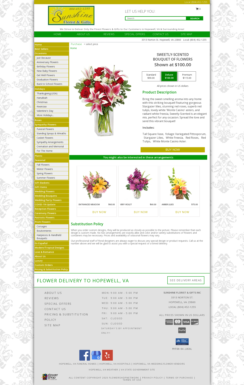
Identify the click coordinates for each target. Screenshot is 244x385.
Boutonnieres (44, 230)
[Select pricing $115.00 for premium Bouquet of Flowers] (187, 76)
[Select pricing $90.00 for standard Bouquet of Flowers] (151, 76)
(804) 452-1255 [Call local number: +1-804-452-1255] (186, 307)
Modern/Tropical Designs (49, 247)
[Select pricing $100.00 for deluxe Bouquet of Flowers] (169, 76)
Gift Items (41, 187)
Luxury (39, 260)
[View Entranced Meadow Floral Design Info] (97, 184)
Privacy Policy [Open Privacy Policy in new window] (152, 377)
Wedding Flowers (44, 191)
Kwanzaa (42, 106)
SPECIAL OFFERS (135, 34)
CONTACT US (161, 34)
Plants (38, 155)
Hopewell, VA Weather (103, 369)
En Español (41, 243)
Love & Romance (44, 252)
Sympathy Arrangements (50, 142)
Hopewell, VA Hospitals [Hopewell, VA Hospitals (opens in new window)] (115, 363)
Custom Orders (44, 265)
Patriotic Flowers (44, 217)
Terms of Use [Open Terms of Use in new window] (132, 379)
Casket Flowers (45, 137)
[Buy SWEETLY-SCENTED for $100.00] (173, 149)
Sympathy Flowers (45, 124)
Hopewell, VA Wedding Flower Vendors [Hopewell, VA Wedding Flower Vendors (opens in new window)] (159, 363)
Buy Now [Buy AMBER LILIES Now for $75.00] (182, 212)
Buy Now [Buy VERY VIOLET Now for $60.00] (141, 212)
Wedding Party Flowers (48, 200)
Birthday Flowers (46, 66)
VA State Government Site (138, 369)
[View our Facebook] (84, 359)
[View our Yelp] (107, 359)
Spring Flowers (45, 173)
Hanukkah (42, 97)
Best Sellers (41, 49)
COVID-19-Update (45, 204)
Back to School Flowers (49, 83)
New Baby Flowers (47, 70)
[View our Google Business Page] (96, 359)
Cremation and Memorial (50, 146)
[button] (182, 341)
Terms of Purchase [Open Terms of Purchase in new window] (179, 377)
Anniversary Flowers (47, 62)
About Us (40, 256)
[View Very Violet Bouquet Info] (138, 184)
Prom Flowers (42, 221)
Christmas (42, 102)
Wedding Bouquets (46, 195)
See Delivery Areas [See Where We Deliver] (186, 280)
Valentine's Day (45, 110)
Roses (38, 120)
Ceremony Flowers (45, 213)
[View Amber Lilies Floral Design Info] (180, 184)
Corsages (42, 226)
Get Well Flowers (46, 75)
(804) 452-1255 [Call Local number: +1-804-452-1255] (199, 2)
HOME (57, 34)
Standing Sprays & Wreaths (51, 133)
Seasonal (40, 160)
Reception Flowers (45, 208)
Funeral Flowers (45, 129)
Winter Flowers (45, 169)
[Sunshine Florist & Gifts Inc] (71, 15)
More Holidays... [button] (45, 115)
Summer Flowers (46, 177)
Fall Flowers (43, 164)
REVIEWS (109, 34)
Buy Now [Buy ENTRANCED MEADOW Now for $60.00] (99, 212)
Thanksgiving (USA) (47, 93)
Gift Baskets (42, 182)
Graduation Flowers (47, 79)
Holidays (40, 88)
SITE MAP (186, 34)
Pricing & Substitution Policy (51, 269)
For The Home (45, 150)
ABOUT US (83, 34)
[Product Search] (155, 18)
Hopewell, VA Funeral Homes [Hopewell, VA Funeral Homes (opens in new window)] (78, 363)
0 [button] (198, 8)
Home (38, 44)
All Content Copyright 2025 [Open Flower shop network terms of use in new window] (88, 377)
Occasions (41, 53)
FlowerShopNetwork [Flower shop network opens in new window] (124, 377)
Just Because (44, 57)
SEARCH (194, 18)
